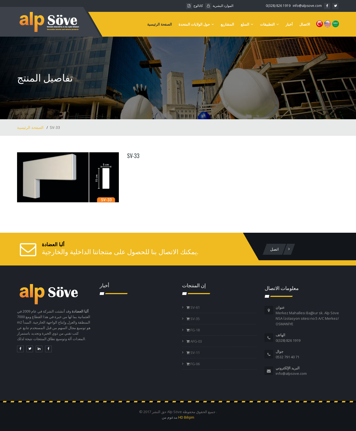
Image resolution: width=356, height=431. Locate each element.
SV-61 (195, 307)
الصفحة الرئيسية (159, 24)
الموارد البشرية (219, 5)
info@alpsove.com (307, 5)
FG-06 (195, 363)
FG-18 (195, 329)
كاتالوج (194, 5)
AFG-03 (196, 341)
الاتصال (304, 24)
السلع (247, 24)
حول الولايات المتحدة (196, 24)
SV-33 (133, 155)
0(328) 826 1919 (278, 5)
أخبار (289, 24)
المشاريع (227, 24)
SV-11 (195, 352)
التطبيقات (269, 24)
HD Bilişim (186, 417)
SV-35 (195, 318)
